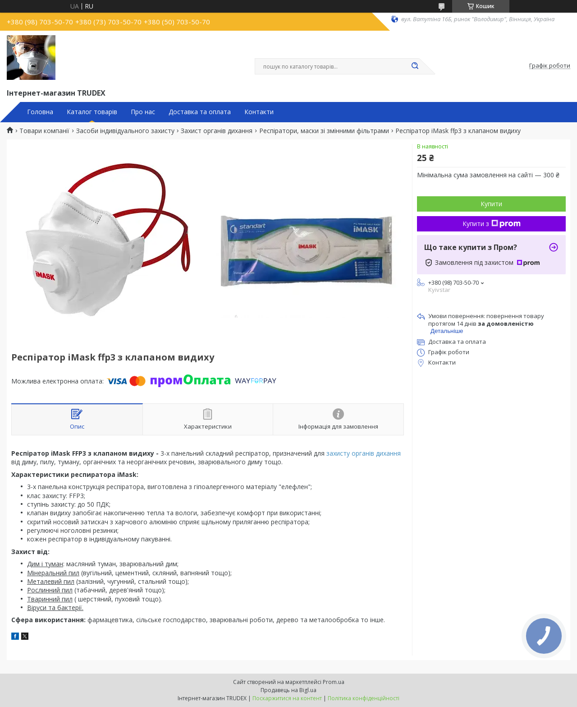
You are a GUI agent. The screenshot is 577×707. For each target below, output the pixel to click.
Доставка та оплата (200, 112)
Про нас (143, 112)
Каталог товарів (92, 112)
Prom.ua (333, 682)
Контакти (259, 112)
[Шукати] (415, 66)
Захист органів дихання (216, 131)
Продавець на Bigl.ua (288, 690)
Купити (491, 203)
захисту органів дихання (363, 453)
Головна (40, 112)
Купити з (492, 223)
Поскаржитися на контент (287, 698)
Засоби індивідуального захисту (125, 131)
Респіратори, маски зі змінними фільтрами (324, 131)
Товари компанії (44, 131)
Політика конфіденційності (363, 698)
